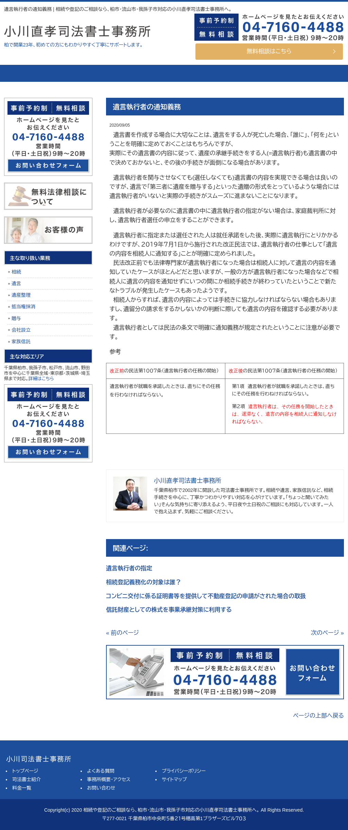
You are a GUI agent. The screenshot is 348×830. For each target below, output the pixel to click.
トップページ (29, 73)
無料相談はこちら (269, 51)
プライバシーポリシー (184, 771)
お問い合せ (315, 73)
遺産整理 (21, 295)
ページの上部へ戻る (318, 716)
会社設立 (21, 330)
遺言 (16, 283)
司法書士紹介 (84, 73)
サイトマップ (174, 779)
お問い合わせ (101, 788)
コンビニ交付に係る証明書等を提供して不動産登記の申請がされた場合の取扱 (206, 596)
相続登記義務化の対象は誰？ (143, 582)
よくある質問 (199, 73)
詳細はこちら (41, 378)
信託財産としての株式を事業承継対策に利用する (169, 610)
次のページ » (327, 633)
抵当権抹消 (23, 306)
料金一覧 (142, 73)
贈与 (16, 318)
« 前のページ (122, 633)
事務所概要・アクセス (257, 73)
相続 (16, 272)
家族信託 (21, 341)
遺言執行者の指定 (129, 568)
